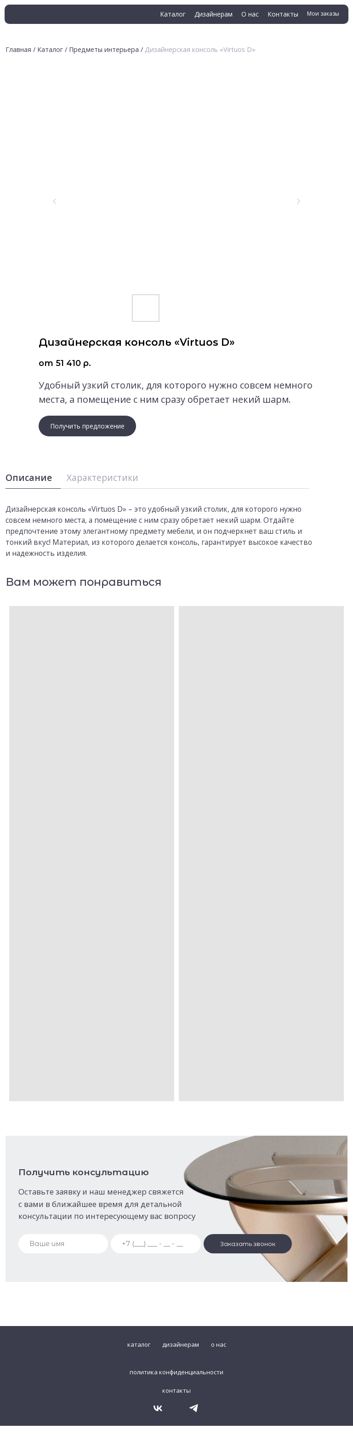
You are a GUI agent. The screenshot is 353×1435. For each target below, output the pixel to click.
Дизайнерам (213, 14)
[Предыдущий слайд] (55, 201)
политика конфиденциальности (176, 1372)
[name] (63, 1243)
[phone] (156, 1243)
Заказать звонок (247, 1243)
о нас (218, 1344)
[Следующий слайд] (298, 201)
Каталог (173, 14)
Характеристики (102, 477)
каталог (138, 1344)
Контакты (283, 14)
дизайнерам (180, 1344)
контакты (176, 1390)
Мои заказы (323, 13)
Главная (18, 49)
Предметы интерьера (104, 49)
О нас (250, 14)
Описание (29, 477)
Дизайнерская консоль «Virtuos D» (200, 49)
